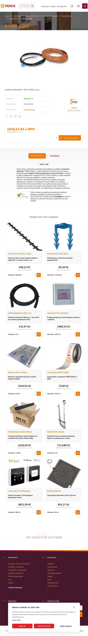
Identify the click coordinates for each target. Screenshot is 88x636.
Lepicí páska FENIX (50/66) (58, 372)
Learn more (16, 620)
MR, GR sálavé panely (15, 576)
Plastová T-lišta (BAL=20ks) (19, 253)
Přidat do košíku (71, 138)
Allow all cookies (44, 626)
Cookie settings (66, 626)
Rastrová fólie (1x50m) (17, 372)
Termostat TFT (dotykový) (57, 313)
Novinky (11, 583)
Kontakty (53, 6)
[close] (74, 607)
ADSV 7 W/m (27, 19)
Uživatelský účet (52, 583)
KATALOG (17, 16)
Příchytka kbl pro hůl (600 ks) (20, 432)
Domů (7, 16)
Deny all (22, 626)
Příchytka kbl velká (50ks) (57, 253)
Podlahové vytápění (50, 16)
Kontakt (50, 576)
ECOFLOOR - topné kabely (17, 570)
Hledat (32, 6)
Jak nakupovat (61, 6)
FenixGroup (45, 6)
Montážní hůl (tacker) (55, 432)
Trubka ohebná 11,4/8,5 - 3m (19, 313)
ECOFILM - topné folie (15, 573)
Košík (49, 579)
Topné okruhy (67, 16)
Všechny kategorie (15, 587)
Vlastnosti (54, 156)
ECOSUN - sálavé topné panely (19, 563)
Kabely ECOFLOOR (32, 16)
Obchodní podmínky (54, 573)
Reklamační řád (29, 110)
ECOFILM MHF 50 (54, 491)
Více (37, 90)
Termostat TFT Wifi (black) (19, 491)
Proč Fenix (50, 570)
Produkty (50, 563)
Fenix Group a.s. (52, 586)
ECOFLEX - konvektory (16, 567)
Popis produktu (37, 156)
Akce (10, 579)
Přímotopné (13, 19)
